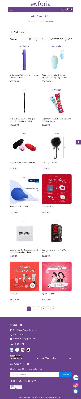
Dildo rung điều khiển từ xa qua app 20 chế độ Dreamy (24, 76)
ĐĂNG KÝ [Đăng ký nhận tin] (65, 374)
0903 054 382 (18, 334)
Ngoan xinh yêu (48, 293)
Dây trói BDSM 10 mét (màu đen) (23, 162)
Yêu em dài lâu (48, 206)
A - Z (32, 39)
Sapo (59, 397)
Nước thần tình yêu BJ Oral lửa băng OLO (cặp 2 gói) (56, 120)
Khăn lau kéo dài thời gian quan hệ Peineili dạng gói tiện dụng (24, 251)
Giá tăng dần (56, 39)
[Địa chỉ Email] (41, 374)
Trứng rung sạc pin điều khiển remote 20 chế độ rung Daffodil (54, 76)
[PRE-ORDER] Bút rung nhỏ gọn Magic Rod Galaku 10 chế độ (22, 120)
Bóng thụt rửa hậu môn (19, 206)
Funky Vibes (14, 293)
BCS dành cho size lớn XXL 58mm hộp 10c (55, 251)
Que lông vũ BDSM (49, 162)
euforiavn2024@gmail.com (24, 339)
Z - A (42, 39)
